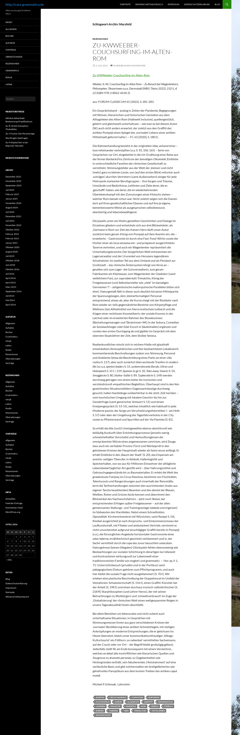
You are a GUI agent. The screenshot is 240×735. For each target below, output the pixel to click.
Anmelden (10, 498)
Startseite (125, 4)
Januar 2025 (12, 198)
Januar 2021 (12, 242)
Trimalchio (140, 710)
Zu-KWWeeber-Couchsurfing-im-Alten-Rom (132, 51)
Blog (217, 4)
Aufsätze (10, 43)
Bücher (10, 36)
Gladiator (133, 702)
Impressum (173, 4)
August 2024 (12, 207)
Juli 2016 (10, 273)
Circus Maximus (117, 697)
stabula (168, 706)
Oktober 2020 (12, 247)
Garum (118, 702)
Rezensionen (100, 39)
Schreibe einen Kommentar (129, 65)
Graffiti (148, 702)
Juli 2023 (10, 220)
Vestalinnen (158, 710)
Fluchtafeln (102, 702)
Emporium (153, 697)
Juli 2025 (10, 189)
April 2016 (11, 278)
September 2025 (13, 185)
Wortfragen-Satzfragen (17, 138)
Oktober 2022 (12, 229)
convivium (137, 697)
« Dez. (9, 559)
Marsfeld (131, 706)
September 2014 (13, 291)
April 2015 (11, 282)
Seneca (155, 706)
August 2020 (12, 251)
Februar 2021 (12, 238)
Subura (100, 710)
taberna (113, 710)
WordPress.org (13, 512)
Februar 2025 (12, 194)
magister (115, 706)
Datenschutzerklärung (197, 4)
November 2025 (13, 181)
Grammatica (12, 70)
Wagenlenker (103, 715)
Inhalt (9, 22)
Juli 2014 (10, 295)
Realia (9, 77)
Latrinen (100, 706)
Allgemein (11, 29)
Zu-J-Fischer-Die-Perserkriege (20, 133)
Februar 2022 (12, 234)
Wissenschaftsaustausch (149, 4)
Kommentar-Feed (14, 507)
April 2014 (11, 304)
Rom (143, 706)
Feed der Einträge (14, 503)
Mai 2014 (10, 300)
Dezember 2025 (13, 176)
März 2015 (11, 287)
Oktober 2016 (12, 269)
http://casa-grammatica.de (25, 4)
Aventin (100, 697)
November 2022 (13, 225)
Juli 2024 (10, 212)
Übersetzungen (14, 57)
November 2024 (13, 203)
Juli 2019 (10, 256)
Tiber (126, 710)
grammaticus (165, 702)
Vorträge (11, 50)
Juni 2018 (10, 265)
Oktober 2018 (12, 260)
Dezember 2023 (13, 216)
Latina (9, 84)
